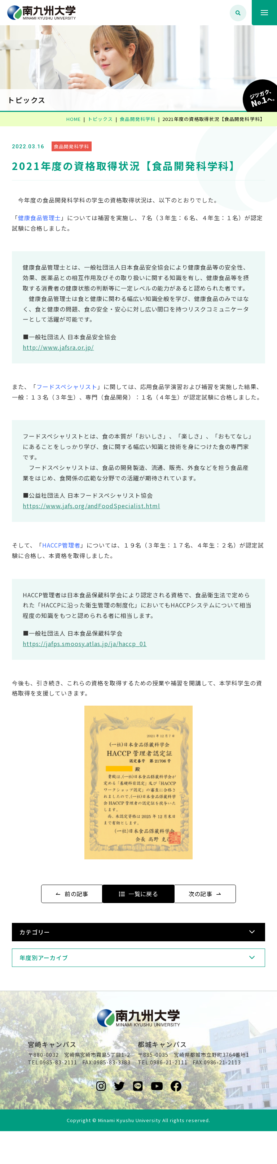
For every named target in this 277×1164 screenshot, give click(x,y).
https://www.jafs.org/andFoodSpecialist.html (101, 526)
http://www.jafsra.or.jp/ (68, 357)
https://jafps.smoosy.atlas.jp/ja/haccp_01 (94, 664)
